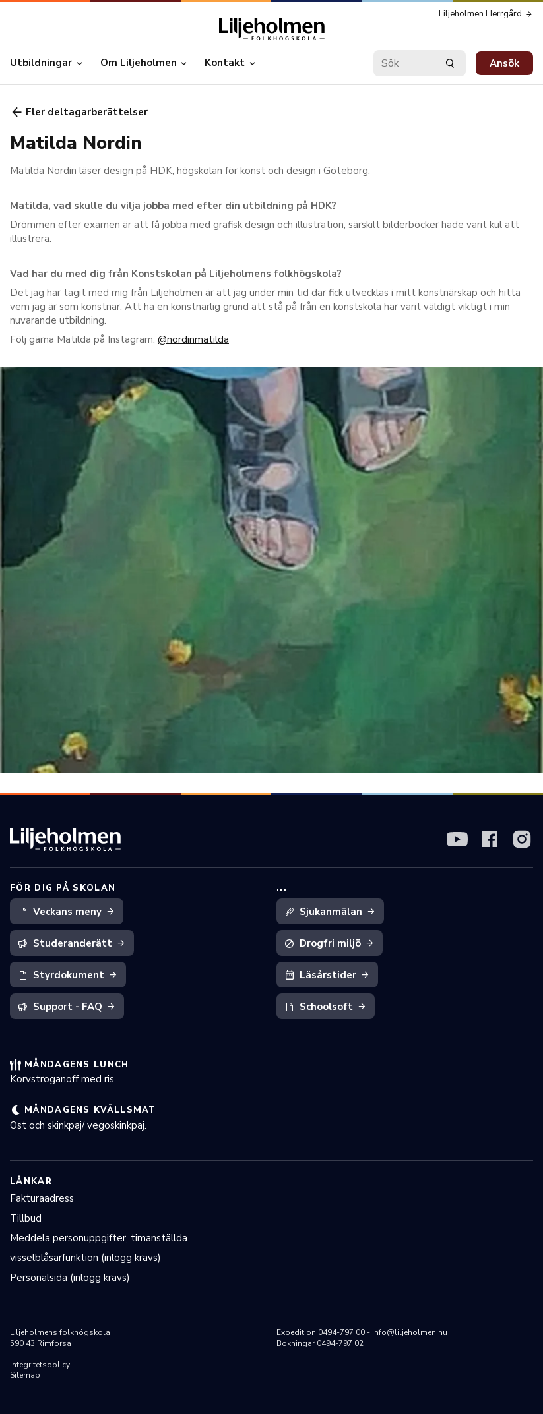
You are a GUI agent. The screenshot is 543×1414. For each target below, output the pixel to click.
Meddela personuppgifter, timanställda (98, 1238)
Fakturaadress (42, 1198)
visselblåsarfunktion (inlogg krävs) (85, 1257)
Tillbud (26, 1218)
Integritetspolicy (40, 1364)
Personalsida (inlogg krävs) (70, 1277)
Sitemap (25, 1375)
